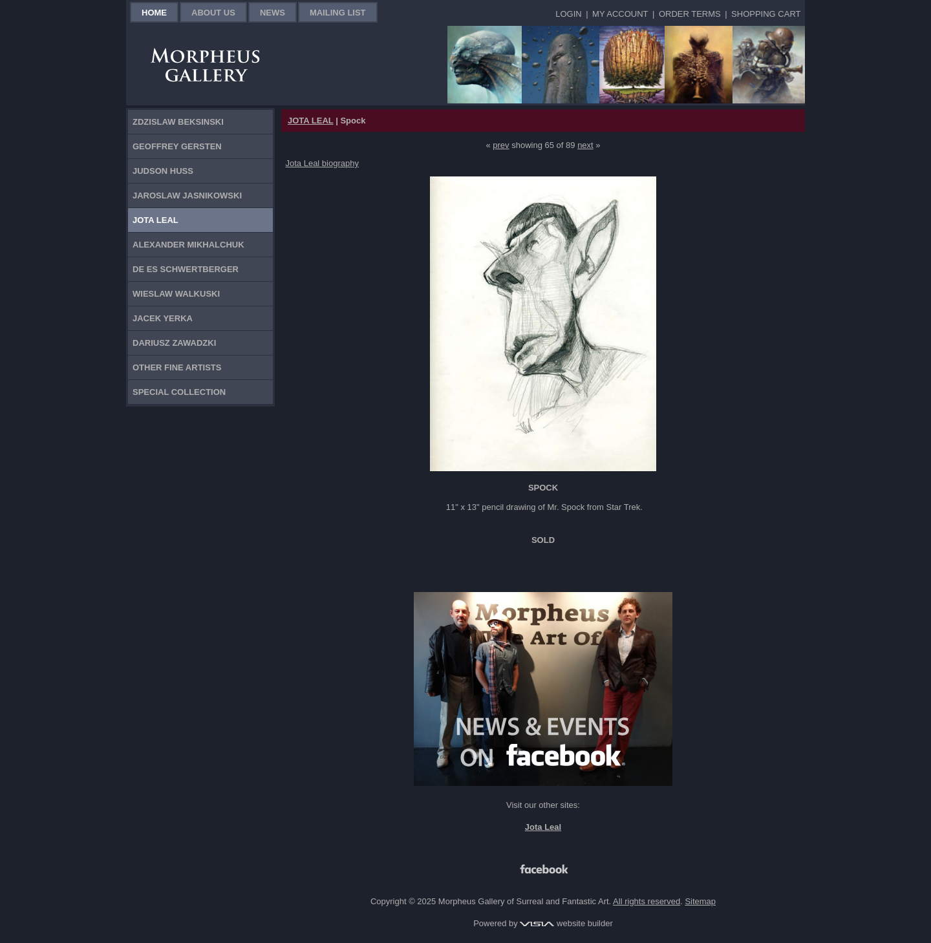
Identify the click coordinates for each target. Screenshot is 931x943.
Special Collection (179, 392)
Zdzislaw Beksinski (178, 122)
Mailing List (338, 12)
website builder (566, 923)
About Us (213, 12)
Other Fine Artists (177, 367)
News (272, 12)
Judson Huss (163, 171)
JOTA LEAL (311, 120)
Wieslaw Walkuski (176, 294)
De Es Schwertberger (186, 269)
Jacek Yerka (163, 318)
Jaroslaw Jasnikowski (187, 195)
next (585, 145)
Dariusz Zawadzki (174, 343)
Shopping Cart (765, 14)
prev (501, 145)
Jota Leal (155, 220)
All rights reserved (646, 901)
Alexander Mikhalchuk (188, 244)
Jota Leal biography (322, 163)
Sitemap (700, 901)
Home (154, 12)
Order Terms (690, 14)
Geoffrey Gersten (177, 146)
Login (568, 14)
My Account (620, 14)
